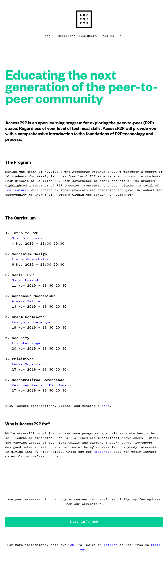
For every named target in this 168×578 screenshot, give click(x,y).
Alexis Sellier (27, 301)
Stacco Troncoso (28, 238)
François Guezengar (31, 322)
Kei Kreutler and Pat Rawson (41, 385)
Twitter (110, 545)
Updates (107, 36)
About (49, 36)
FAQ (121, 36)
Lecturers (88, 36)
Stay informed (84, 521)
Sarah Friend (25, 280)
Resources (67, 36)
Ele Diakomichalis (30, 259)
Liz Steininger (27, 343)
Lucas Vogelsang (28, 364)
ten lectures (17, 190)
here (106, 406)
